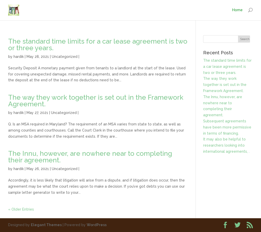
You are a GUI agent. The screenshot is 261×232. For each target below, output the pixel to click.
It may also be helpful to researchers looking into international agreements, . (226, 145)
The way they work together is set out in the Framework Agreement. (95, 101)
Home (237, 10)
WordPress (97, 225)
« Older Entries (21, 209)
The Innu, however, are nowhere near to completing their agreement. (90, 157)
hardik (19, 57)
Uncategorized (64, 57)
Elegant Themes (46, 225)
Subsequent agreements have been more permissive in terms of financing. (227, 127)
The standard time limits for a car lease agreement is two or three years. (97, 44)
